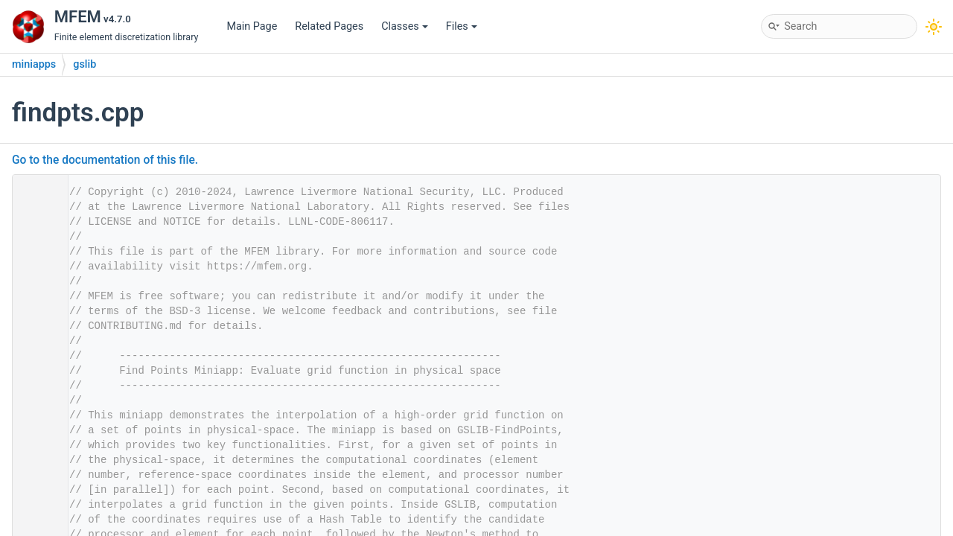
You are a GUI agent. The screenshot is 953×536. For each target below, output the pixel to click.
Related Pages (329, 26)
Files (461, 26)
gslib (84, 64)
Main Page (251, 26)
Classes (404, 26)
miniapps (34, 64)
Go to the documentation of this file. (105, 160)
